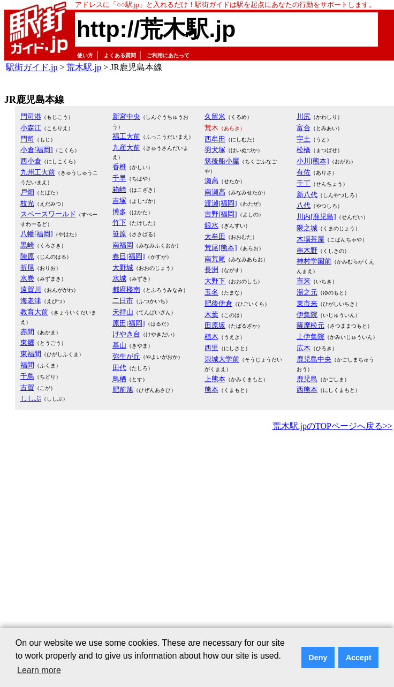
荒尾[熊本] (220, 248)
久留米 (214, 116)
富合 (303, 128)
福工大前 (126, 136)
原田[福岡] (128, 323)
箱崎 (119, 189)
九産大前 (126, 148)
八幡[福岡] (36, 234)
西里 (211, 348)
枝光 (27, 203)
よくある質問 (120, 55)
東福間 (30, 354)
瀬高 (211, 181)
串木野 (307, 250)
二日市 (122, 301)
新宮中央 (126, 116)
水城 (119, 278)
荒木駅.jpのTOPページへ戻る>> (332, 426)
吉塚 (119, 201)
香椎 (119, 167)
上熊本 (214, 379)
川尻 (303, 116)
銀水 (211, 225)
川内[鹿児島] (316, 217)
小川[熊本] (313, 161)
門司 (27, 139)
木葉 (211, 315)
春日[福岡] (128, 256)
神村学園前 (314, 261)
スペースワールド (48, 214)
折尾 (27, 267)
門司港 (30, 116)
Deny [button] (317, 657)
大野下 (214, 281)
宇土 (303, 139)
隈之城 (307, 228)
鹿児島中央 (314, 359)
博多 (119, 212)
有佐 (303, 172)
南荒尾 (214, 259)
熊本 (211, 390)
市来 (303, 281)
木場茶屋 (310, 239)
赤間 (27, 332)
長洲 (211, 270)
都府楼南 (126, 289)
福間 (27, 365)
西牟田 (214, 139)
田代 (119, 368)
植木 (211, 337)
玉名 (211, 292)
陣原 (27, 256)
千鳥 (27, 376)
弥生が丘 (126, 356)
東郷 (27, 342)
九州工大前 (37, 172)
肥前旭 (122, 390)
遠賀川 (30, 289)
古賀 (27, 387)
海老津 (30, 301)
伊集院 (307, 315)
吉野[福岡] (220, 214)
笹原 (119, 234)
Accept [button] (359, 657)
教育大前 (34, 312)
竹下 (119, 222)
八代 (303, 205)
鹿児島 (307, 379)
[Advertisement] (100, 539)
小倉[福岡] (36, 150)
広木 (303, 348)
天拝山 (122, 312)
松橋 (303, 150)
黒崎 (27, 245)
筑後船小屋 (221, 161)
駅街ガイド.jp (31, 67)
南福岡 (122, 245)
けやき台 (126, 334)
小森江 (30, 128)
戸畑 (27, 192)
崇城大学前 (221, 359)
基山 (119, 345)
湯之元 (307, 292)
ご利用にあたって (168, 55)
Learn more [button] (39, 670)
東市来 (307, 303)
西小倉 (30, 161)
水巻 (27, 278)
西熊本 (307, 390)
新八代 (307, 195)
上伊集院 (310, 337)
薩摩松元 (310, 325)
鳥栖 (119, 379)
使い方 (85, 55)
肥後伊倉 (218, 303)
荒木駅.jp (83, 67)
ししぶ (30, 398)
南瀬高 (214, 192)
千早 (119, 178)
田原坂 (214, 325)
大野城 (122, 267)
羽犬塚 (214, 150)
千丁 (303, 183)
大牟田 (214, 236)
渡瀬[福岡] (220, 203)
